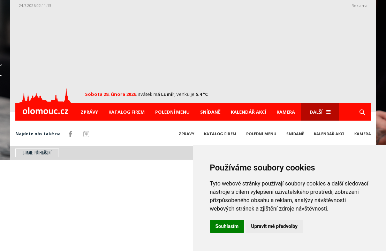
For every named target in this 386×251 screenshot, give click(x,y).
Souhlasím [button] (227, 226)
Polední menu (172, 112)
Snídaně (210, 112)
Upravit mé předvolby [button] (274, 226)
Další (320, 112)
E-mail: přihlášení (37, 152)
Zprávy (89, 112)
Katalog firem (126, 112)
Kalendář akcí (248, 112)
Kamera (286, 112)
